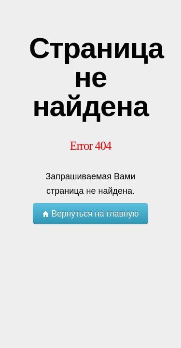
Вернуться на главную (90, 213)
